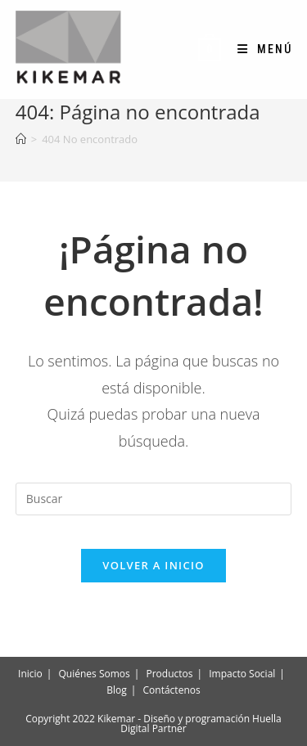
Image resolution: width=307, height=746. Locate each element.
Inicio (30, 674)
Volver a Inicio (153, 565)
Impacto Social (242, 674)
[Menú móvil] (258, 49)
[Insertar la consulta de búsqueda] (154, 499)
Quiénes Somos (94, 674)
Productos (170, 674)
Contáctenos (172, 690)
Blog (116, 690)
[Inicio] (21, 139)
